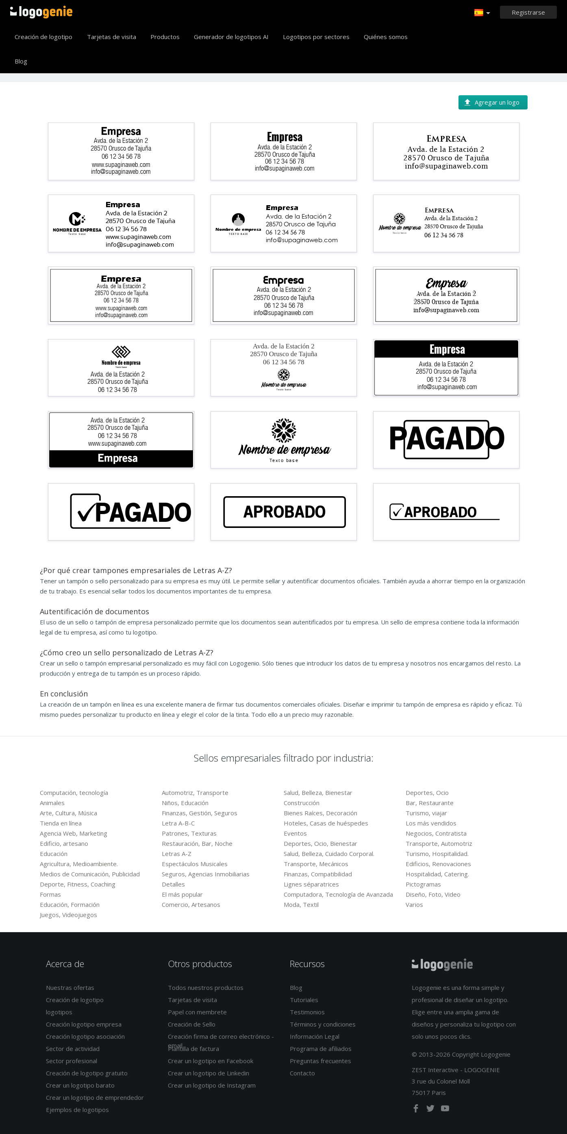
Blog (21, 61)
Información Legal (314, 1036)
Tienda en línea (61, 823)
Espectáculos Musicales (195, 864)
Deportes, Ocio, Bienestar (320, 843)
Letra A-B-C (178, 823)
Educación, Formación (70, 904)
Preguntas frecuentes (320, 1061)
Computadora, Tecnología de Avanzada (338, 894)
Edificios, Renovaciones (438, 864)
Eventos (295, 833)
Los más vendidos (431, 823)
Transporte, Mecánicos (316, 864)
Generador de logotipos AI (231, 37)
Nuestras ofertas (70, 987)
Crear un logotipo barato (80, 1085)
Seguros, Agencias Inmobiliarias (206, 874)
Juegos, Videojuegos (68, 915)
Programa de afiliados (321, 1048)
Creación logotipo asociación (85, 1036)
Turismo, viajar (426, 813)
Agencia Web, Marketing (73, 833)
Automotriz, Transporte (195, 792)
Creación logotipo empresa (84, 1024)
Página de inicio (41, 12)
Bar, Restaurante (430, 803)
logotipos (59, 1012)
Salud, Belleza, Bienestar (318, 792)
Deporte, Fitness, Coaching (77, 884)
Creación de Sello (191, 1024)
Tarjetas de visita (111, 37)
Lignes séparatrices (311, 884)
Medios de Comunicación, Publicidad (90, 874)
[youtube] (445, 1110)
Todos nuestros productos (205, 987)
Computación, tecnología (74, 792)
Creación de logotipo (43, 37)
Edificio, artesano (64, 843)
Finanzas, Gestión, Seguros (199, 813)
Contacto (302, 1073)
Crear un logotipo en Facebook (210, 1061)
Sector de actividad (73, 1048)
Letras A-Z (176, 853)
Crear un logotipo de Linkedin (208, 1073)
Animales (52, 803)
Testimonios (307, 1012)
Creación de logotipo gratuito (87, 1073)
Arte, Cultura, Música (68, 813)
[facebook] (416, 1110)
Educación (53, 853)
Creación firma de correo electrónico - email (221, 1040)
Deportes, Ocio (427, 792)
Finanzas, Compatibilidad (318, 874)
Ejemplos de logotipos (77, 1110)
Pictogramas (423, 884)
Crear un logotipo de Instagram (212, 1085)
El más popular (182, 894)
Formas (50, 894)
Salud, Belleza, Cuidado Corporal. (329, 853)
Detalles (173, 884)
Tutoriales (304, 1000)
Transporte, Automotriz (439, 843)
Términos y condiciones (323, 1024)
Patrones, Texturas (189, 833)
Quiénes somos (386, 37)
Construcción (301, 803)
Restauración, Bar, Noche (197, 843)
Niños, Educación (185, 803)
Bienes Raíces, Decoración (320, 813)
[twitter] (431, 1110)
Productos (165, 37)
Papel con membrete (197, 1012)
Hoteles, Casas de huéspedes (326, 823)
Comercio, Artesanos (191, 904)
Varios (414, 904)
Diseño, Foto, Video (433, 894)
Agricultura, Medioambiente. (79, 864)
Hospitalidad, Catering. (437, 874)
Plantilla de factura (193, 1048)
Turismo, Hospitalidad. (437, 853)
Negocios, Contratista (436, 833)
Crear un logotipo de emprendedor (95, 1097)
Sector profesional (71, 1061)
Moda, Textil (301, 904)
